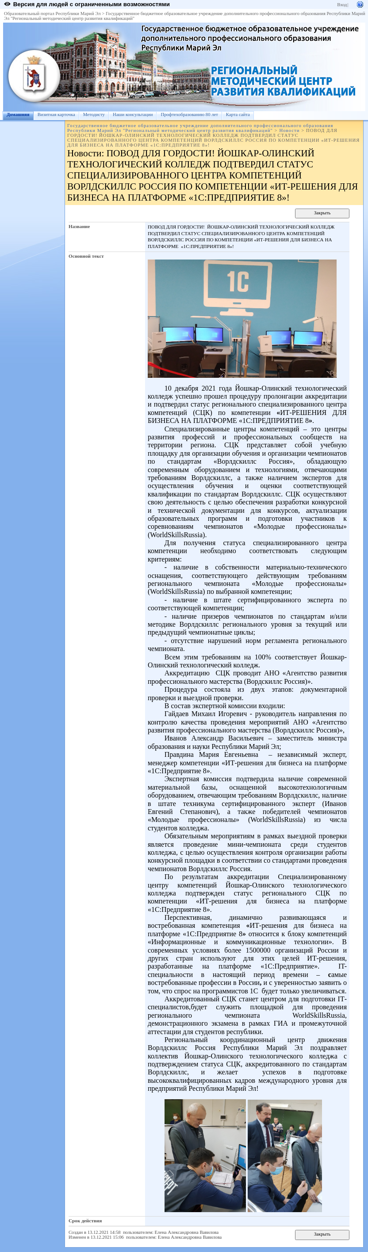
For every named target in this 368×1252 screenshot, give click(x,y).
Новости (289, 130)
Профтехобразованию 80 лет (189, 114)
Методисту (94, 114)
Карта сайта (238, 114)
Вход (342, 4)
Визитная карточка (56, 114)
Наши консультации (133, 114)
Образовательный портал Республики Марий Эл (52, 13)
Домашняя (18, 114)
